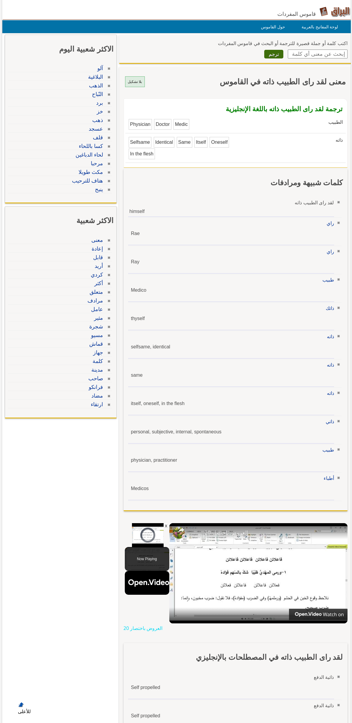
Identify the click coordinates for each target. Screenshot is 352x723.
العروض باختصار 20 (225, 532)
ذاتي (328, 421)
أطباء (327, 478)
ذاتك (328, 308)
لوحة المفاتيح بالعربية (318, 26)
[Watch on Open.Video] (316, 614)
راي (329, 223)
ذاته (329, 336)
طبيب (327, 279)
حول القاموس (271, 26)
